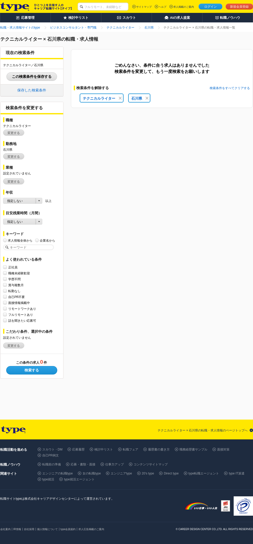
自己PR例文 (50, 455)
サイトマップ (144, 6)
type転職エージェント (204, 473)
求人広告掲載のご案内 (91, 529)
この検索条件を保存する (32, 76)
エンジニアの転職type (57, 473)
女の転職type (92, 473)
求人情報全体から (20, 240)
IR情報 (17, 529)
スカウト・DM (52, 449)
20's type (148, 473)
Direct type (171, 473)
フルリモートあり (20, 315)
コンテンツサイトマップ (151, 464)
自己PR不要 (16, 297)
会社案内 (5, 529)
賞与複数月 (16, 285)
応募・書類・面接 (83, 464)
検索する (32, 370)
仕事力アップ (114, 464)
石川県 (140, 98)
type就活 (48, 479)
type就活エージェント (79, 479)
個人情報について (47, 529)
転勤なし (14, 291)
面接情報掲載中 (19, 303)
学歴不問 (14, 279)
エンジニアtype (121, 473)
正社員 (13, 267)
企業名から (47, 240)
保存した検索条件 (31, 90)
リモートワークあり (22, 309)
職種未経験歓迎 (19, 273)
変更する (13, 133)
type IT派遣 (236, 473)
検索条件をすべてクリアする (230, 88)
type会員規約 (68, 529)
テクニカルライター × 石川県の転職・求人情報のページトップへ (203, 430)
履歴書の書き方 (159, 449)
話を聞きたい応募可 (22, 320)
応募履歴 (78, 449)
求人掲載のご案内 (183, 6)
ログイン (210, 6)
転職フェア (130, 449)
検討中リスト (103, 449)
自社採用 (29, 529)
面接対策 (223, 449)
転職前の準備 (51, 464)
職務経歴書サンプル (193, 449)
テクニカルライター (102, 98)
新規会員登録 (239, 6)
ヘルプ (162, 6)
